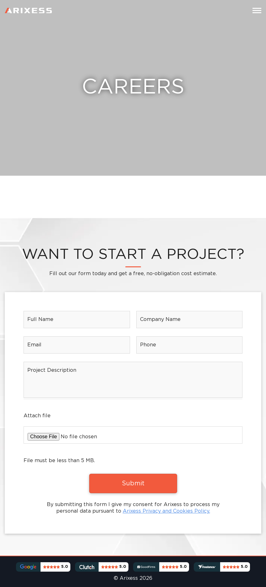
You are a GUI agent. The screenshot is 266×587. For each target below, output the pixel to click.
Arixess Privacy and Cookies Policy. (166, 511)
